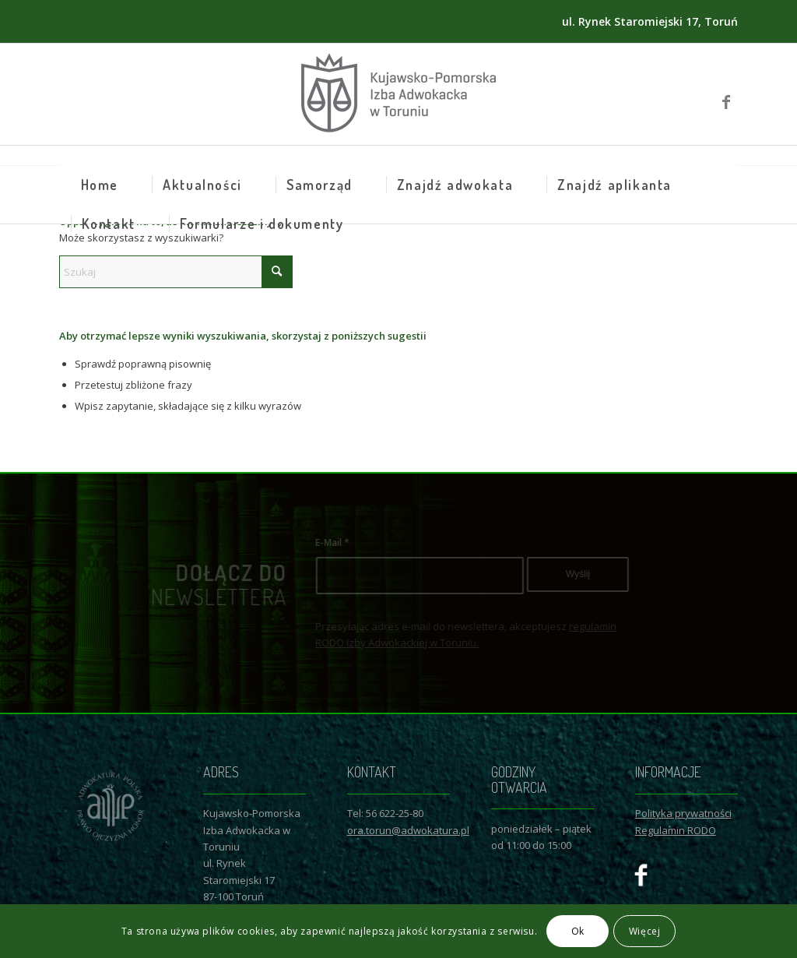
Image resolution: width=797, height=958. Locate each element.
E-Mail (366, 542)
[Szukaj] (176, 271)
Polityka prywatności (683, 813)
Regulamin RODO (675, 830)
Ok (578, 931)
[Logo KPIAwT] (398, 94)
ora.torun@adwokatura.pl (408, 830)
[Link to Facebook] (726, 94)
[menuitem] (99, 184)
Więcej (645, 931)
